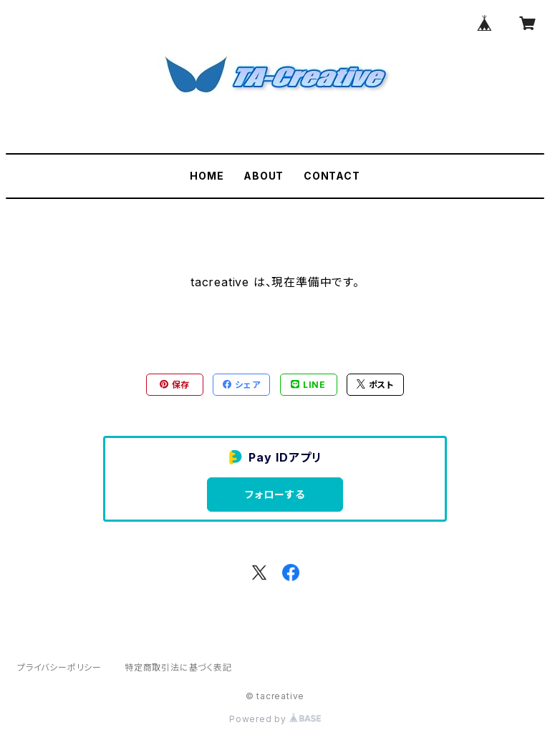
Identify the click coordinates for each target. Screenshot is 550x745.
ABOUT (263, 176)
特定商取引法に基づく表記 (178, 667)
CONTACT (332, 176)
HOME (206, 176)
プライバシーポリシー (59, 667)
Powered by (275, 719)
